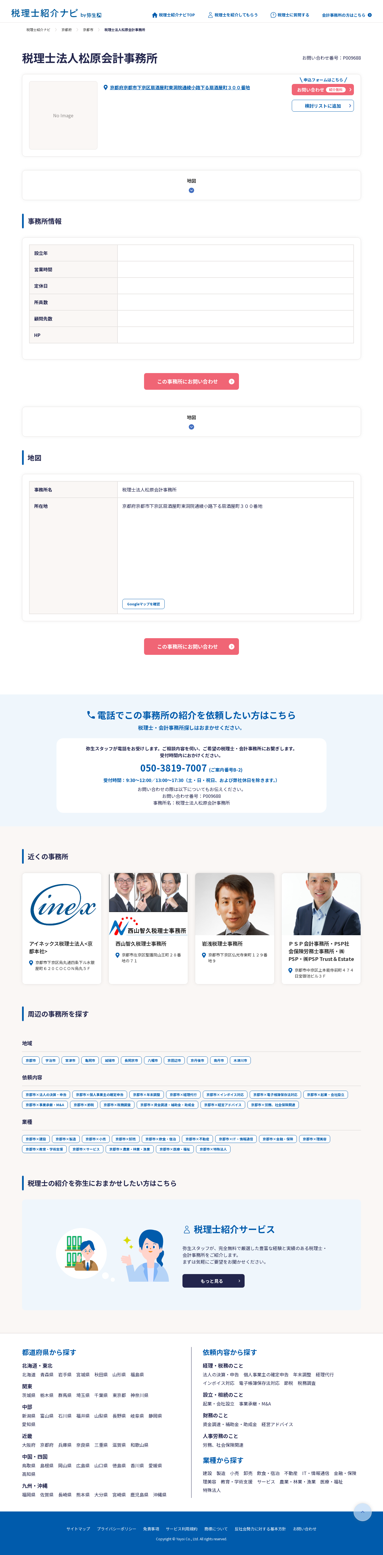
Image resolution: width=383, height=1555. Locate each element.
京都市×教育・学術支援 (44, 1149)
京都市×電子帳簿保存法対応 (275, 1094)
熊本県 (83, 1494)
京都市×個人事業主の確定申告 (99, 1094)
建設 (207, 1473)
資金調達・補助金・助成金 (230, 1424)
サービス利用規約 (181, 1529)
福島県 (137, 1374)
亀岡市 (90, 1060)
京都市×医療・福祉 (175, 1149)
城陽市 (110, 1060)
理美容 (209, 1481)
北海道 (29, 1374)
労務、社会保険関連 (223, 1444)
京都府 (67, 29)
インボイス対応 (218, 1382)
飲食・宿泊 (268, 1473)
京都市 (88, 29)
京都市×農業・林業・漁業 (129, 1149)
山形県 (119, 1374)
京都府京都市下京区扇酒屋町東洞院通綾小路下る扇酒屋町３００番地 (180, 87)
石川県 (65, 1415)
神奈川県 (139, 1395)
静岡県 (155, 1415)
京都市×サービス (86, 1149)
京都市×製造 (66, 1138)
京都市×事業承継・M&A (45, 1104)
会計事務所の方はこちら (343, 15)
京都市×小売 (96, 1138)
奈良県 (83, 1444)
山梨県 (101, 1415)
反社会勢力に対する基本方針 (260, 1529)
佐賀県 (47, 1494)
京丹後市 (197, 1060)
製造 (220, 1473)
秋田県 (101, 1374)
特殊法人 (212, 1490)
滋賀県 (119, 1444)
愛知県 (29, 1424)
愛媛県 (155, 1465)
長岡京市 (131, 1060)
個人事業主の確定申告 (266, 1374)
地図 (191, 180)
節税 (288, 1382)
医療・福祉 (331, 1481)
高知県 (29, 1473)
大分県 (101, 1494)
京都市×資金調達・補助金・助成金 (167, 1104)
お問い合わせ (305, 1529)
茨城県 (29, 1395)
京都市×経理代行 (183, 1094)
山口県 (101, 1465)
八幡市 (153, 1060)
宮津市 (70, 1060)
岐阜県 (137, 1415)
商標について (216, 1529)
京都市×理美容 (315, 1138)
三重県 (101, 1444)
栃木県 (47, 1395)
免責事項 (151, 1529)
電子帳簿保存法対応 (259, 1382)
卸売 (248, 1473)
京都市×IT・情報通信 (236, 1138)
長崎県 (65, 1494)
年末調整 (302, 1374)
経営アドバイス (277, 1424)
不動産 (291, 1473)
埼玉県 (83, 1395)
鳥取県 (29, 1465)
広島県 (83, 1465)
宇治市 (50, 1060)
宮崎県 (119, 1494)
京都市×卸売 (126, 1138)
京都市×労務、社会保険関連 (273, 1104)
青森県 (47, 1374)
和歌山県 (139, 1444)
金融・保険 (345, 1473)
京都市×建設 (36, 1138)
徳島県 (119, 1465)
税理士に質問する (290, 15)
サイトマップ (78, 1529)
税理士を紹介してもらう (233, 15)
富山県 (47, 1415)
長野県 (119, 1415)
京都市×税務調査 (117, 1104)
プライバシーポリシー (116, 1529)
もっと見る (212, 1280)
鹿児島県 (139, 1494)
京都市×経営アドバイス (222, 1104)
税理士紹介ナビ (38, 29)
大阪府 (29, 1444)
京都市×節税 (84, 1104)
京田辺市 (174, 1060)
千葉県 (101, 1395)
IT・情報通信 (315, 1473)
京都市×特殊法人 (213, 1149)
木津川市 (240, 1060)
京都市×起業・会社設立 (325, 1094)
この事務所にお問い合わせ (187, 381)
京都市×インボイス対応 (225, 1094)
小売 (234, 1473)
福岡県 (29, 1494)
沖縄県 (160, 1494)
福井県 (83, 1415)
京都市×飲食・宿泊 (160, 1138)
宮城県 (83, 1374)
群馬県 (65, 1395)
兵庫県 (65, 1444)
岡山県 (65, 1465)
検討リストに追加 (323, 105)
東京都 (119, 1395)
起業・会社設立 (218, 1403)
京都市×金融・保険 (278, 1138)
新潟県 (29, 1415)
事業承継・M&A (255, 1403)
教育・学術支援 (237, 1481)
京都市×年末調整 (146, 1094)
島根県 (47, 1465)
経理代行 (325, 1374)
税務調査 (307, 1382)
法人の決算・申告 (221, 1374)
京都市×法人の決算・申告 (46, 1094)
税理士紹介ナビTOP (173, 15)
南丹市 (219, 1060)
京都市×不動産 (197, 1138)
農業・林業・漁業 (298, 1481)
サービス (266, 1481)
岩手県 (65, 1374)
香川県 (137, 1465)
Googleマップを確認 (143, 603)
